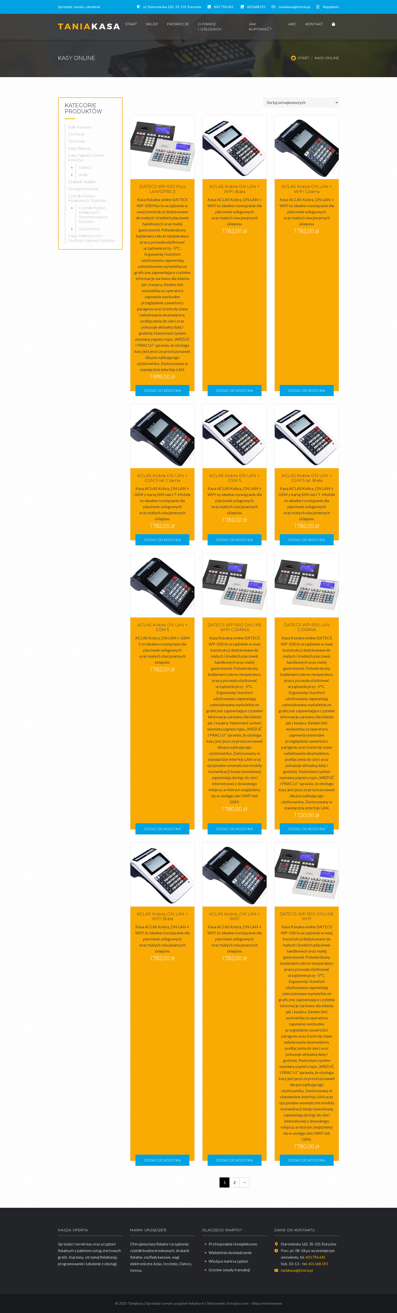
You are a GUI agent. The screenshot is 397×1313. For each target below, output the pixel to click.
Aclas (83, 174)
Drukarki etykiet (81, 181)
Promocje (178, 24)
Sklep (152, 24)
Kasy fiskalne (79, 148)
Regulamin (330, 7)
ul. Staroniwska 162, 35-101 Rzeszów (172, 7)
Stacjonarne (89, 228)
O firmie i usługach (210, 26)
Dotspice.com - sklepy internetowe (254, 1303)
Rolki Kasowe (79, 127)
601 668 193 (318, 1264)
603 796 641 (224, 7)
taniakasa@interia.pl (294, 7)
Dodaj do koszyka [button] (162, 391)
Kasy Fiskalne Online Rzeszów (86, 157)
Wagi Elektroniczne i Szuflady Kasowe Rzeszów (91, 238)
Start (131, 24)
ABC (292, 24)
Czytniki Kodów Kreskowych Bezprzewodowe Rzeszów (93, 214)
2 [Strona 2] (234, 1182)
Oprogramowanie (83, 188)
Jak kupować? (260, 26)
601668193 (256, 7)
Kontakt (314, 24)
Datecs (84, 167)
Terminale (76, 141)
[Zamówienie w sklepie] (301, 102)
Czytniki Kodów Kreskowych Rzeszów (87, 198)
